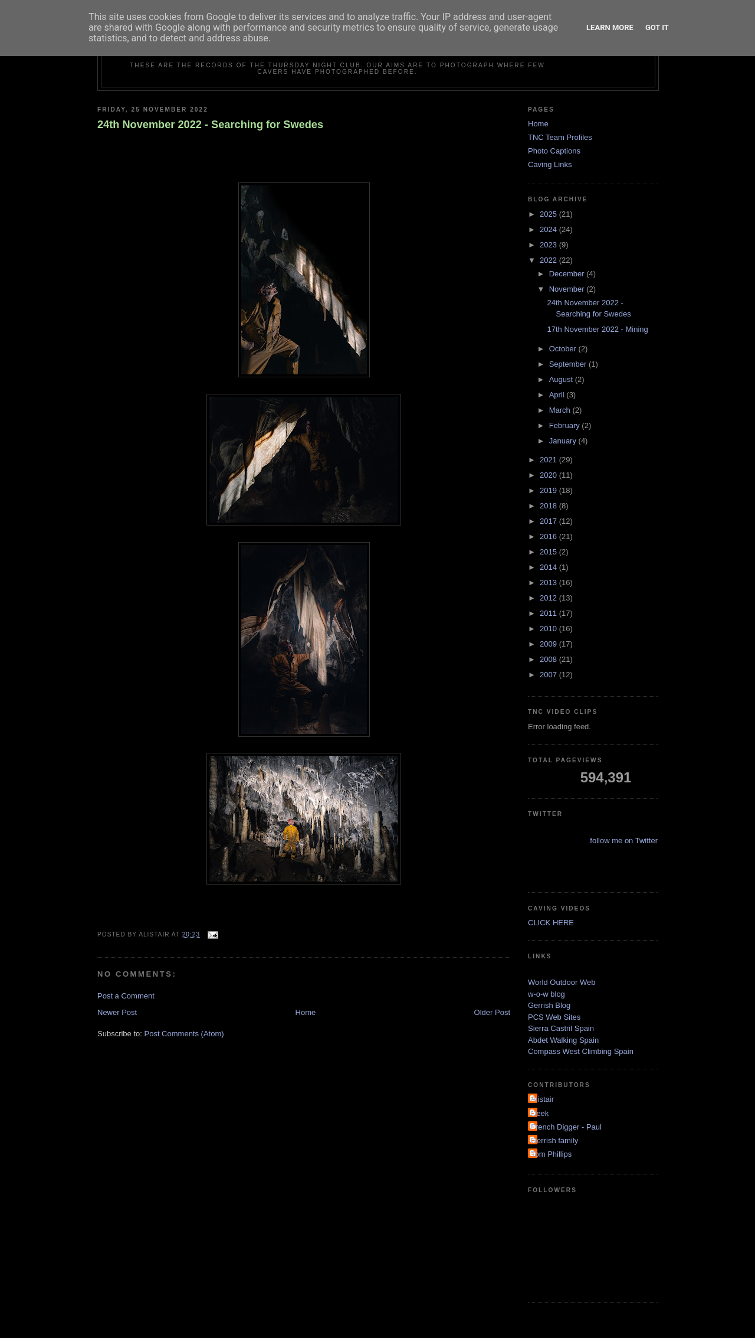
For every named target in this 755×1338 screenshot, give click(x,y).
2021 (549, 459)
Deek (540, 1113)
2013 (549, 582)
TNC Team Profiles (560, 137)
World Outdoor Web (561, 982)
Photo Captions (554, 150)
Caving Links (550, 164)
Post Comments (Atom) (184, 1033)
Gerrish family (554, 1140)
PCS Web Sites (554, 1017)
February (565, 425)
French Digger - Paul (566, 1126)
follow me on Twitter (624, 840)
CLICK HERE (551, 922)
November (568, 289)
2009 (549, 643)
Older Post (492, 1012)
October (564, 348)
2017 (549, 521)
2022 (549, 260)
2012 (549, 597)
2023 (549, 244)
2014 (549, 567)
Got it (657, 27)
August (562, 379)
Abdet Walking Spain (563, 1040)
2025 (549, 214)
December (568, 273)
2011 (549, 613)
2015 (549, 551)
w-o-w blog (546, 994)
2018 (549, 505)
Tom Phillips (551, 1154)
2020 (549, 475)
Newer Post (117, 1012)
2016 (549, 536)
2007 (549, 674)
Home (306, 1012)
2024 (549, 229)
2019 (549, 490)
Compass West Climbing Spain (580, 1051)
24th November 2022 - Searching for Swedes (210, 124)
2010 (549, 628)
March (561, 410)
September (569, 364)
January (564, 440)
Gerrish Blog (549, 1005)
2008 (549, 659)
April (558, 394)
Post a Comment (126, 995)
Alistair (542, 1099)
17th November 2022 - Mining (597, 329)
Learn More (609, 27)
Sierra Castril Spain (561, 1028)
